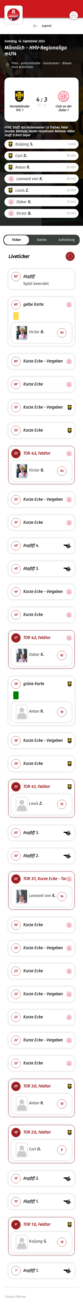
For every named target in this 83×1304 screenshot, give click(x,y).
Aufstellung (67, 240)
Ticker (16, 240)
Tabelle (42, 240)
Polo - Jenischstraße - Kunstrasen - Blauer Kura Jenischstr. (42, 65)
